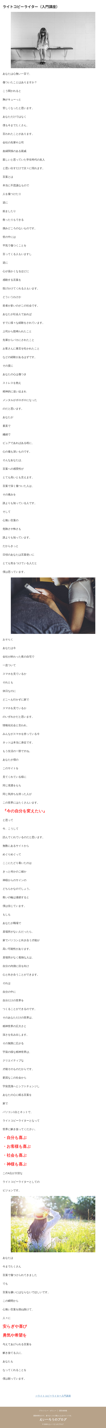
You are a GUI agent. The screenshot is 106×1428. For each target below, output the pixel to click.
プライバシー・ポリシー (47, 1411)
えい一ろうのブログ (53, 1419)
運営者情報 (63, 1411)
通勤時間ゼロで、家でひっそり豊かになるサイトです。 (53, 1416)
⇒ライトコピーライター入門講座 (53, 1395)
